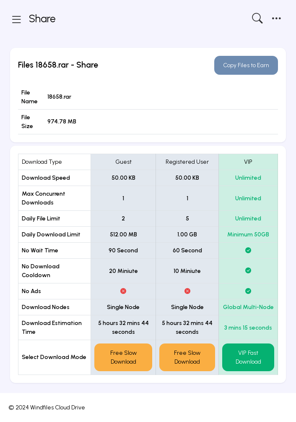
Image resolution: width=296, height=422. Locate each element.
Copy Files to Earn (246, 65)
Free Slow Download (123, 357)
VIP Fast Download (248, 357)
